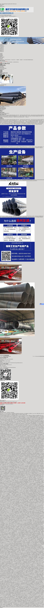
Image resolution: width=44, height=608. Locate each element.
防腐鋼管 (1, 70)
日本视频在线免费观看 (30, 487)
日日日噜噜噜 (12, 522)
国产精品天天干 (9, 415)
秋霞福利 (34, 416)
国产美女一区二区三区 (17, 569)
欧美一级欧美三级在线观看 (29, 449)
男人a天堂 (32, 430)
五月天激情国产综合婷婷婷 (27, 575)
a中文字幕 (19, 547)
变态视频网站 (15, 547)
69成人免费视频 (23, 442)
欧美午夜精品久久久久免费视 (11, 508)
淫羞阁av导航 (30, 589)
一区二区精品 (6, 451)
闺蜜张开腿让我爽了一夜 (19, 452)
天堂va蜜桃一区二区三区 (31, 585)
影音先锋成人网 (7, 559)
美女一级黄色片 (26, 570)
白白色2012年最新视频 (8, 431)
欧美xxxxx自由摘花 (35, 530)
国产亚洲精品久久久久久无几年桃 (10, 498)
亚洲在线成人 (29, 531)
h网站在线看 (19, 517)
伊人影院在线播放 (25, 512)
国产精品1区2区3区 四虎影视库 (15, 556)
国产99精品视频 (20, 575)
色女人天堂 (21, 463)
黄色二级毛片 (36, 441)
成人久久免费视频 (18, 571)
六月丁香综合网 (13, 501)
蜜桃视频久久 (39, 453)
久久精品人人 (36, 455)
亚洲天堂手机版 (11, 445)
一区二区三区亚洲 (28, 541)
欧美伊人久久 (17, 507)
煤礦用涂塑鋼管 (2, 67)
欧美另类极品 (37, 492)
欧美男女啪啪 (35, 533)
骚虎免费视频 (11, 462)
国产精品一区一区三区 (15, 471)
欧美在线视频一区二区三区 (4, 529)
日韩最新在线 (33, 458)
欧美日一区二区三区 (40, 469)
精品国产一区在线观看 (24, 538)
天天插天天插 (39, 490)
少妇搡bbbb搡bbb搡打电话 (16, 492)
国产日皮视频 (20, 445)
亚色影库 (8, 463)
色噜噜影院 (33, 581)
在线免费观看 (35, 499)
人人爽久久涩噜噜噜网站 (16, 435)
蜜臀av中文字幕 (11, 580)
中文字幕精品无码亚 (24, 561)
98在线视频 (15, 461)
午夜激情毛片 (34, 562)
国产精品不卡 (42, 518)
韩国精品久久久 (7, 462)
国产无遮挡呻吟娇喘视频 (6, 425)
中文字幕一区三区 (7, 479)
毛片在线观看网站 (8, 537)
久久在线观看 (19, 550)
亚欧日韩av (10, 487)
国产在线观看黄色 (17, 433)
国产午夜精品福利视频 (5, 469)
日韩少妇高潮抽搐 (12, 536)
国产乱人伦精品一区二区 (8, 512)
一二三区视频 (30, 594)
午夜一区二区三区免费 (40, 489)
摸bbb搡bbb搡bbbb (7, 434)
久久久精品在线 (26, 560)
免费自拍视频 (34, 453)
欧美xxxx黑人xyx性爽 (35, 488)
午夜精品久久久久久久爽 (26, 443)
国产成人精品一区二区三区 (26, 539)
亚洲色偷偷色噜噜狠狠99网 (40, 522)
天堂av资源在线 (29, 549)
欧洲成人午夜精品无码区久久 (22, 549)
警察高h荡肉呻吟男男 (6, 548)
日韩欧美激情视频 (11, 473)
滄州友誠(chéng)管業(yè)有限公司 (4, 113)
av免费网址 (39, 557)
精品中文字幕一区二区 (14, 497)
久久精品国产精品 (13, 479)
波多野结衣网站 (34, 548)
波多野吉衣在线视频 (5, 442)
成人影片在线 (35, 509)
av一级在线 (37, 461)
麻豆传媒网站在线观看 (32, 454)
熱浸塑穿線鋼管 (2, 69)
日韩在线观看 (9, 568)
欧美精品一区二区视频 (11, 591)
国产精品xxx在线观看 (29, 511)
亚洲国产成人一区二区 (27, 458)
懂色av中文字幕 (20, 559)
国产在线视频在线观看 (5, 591)
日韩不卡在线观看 (33, 600)
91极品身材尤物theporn (17, 567)
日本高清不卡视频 (28, 415)
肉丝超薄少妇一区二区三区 (15, 463)
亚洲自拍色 (7, 606)
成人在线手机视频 (9, 439)
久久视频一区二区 (34, 519)
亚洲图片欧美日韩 (33, 463)
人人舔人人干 (15, 420)
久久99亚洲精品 (39, 590)
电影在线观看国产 (29, 453)
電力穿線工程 (2, 51)
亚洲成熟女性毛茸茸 (35, 589)
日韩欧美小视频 (31, 478)
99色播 (5, 511)
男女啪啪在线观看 (31, 532)
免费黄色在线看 (24, 429)
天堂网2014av (34, 520)
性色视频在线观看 (37, 579)
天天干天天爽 (26, 474)
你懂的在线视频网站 (34, 552)
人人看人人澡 (37, 581)
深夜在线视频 (31, 490)
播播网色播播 (41, 540)
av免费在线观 (14, 541)
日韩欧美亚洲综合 (14, 550)
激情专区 (22, 587)
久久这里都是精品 (2, 523)
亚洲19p (5, 571)
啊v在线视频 (18, 576)
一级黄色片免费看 (34, 523)
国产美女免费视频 (40, 526)
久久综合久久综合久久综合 (24, 489)
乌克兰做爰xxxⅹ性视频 (17, 442)
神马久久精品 (15, 579)
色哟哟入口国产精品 (11, 517)
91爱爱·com (40, 431)
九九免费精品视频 (19, 601)
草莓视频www (17, 458)
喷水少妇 (18, 489)
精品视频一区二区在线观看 (31, 474)
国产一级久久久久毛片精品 (9, 432)
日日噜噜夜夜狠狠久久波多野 (21, 420)
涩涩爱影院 (14, 490)
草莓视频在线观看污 (26, 481)
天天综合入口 (20, 493)
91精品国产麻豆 (5, 601)
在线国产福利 (3, 500)
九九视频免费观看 (36, 606)
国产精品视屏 (16, 549)
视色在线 (28, 454)
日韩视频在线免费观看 (27, 439)
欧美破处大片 (22, 462)
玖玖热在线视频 (39, 538)
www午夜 (15, 483)
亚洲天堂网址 (32, 455)
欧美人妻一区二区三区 (38, 439)
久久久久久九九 (2, 470)
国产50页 (6, 454)
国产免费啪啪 (31, 416)
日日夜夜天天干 (19, 459)
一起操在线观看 (30, 540)
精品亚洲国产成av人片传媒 (30, 431)
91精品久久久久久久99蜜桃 (21, 469)
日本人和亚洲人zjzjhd (6, 531)
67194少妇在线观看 (3, 498)
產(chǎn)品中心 (14, 59)
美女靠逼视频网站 (19, 541)
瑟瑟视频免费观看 (7, 478)
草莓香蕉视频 (30, 479)
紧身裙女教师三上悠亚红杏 (35, 561)
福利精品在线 (22, 423)
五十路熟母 (39, 530)
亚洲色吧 (22, 557)
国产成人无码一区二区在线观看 (33, 425)
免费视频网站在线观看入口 (10, 424)
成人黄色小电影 (20, 424)
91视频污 (14, 452)
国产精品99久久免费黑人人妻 (33, 432)
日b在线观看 (28, 526)
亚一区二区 (18, 468)
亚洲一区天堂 (6, 588)
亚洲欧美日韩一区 (33, 569)
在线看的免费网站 (11, 421)
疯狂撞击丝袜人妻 (29, 581)
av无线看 (30, 488)
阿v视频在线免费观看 (11, 528)
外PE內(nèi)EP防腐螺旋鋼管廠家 (39, 356)
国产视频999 (9, 430)
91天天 (35, 433)
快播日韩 (17, 499)
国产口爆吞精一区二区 (19, 498)
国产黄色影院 (24, 477)
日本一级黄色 (4, 440)
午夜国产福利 (26, 578)
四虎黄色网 (30, 523)
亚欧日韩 (9, 460)
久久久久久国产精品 (4, 549)
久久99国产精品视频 (27, 423)
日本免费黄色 (30, 468)
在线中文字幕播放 (35, 445)
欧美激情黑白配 (30, 580)
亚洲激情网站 (7, 487)
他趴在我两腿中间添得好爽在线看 (16, 440)
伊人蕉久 (35, 539)
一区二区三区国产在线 (37, 481)
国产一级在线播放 (33, 477)
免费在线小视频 (27, 438)
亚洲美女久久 (15, 469)
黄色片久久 (24, 516)
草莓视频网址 (42, 421)
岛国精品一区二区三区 (13, 500)
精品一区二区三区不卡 (29, 444)
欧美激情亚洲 (34, 508)
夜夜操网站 (11, 435)
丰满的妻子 (18, 551)
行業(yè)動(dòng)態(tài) (7, 362)
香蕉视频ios (39, 499)
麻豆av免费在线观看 (7, 419)
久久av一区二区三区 (11, 477)
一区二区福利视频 (8, 440)
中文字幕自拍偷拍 (10, 448)
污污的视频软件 (11, 429)
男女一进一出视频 (13, 478)
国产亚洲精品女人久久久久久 (6, 502)
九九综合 (5, 463)
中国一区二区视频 (30, 464)
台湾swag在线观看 (41, 598)
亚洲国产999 (29, 451)
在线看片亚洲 (12, 548)
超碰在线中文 (6, 519)
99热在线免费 (33, 546)
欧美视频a (37, 416)
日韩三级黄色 (7, 422)
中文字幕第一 (26, 425)
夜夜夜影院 (21, 492)
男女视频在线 (35, 479)
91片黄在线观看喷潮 (41, 445)
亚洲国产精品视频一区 (14, 493)
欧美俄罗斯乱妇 (26, 523)
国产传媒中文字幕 (11, 557)
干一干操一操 (2, 580)
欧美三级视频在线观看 (23, 556)
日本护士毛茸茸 (4, 509)
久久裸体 (28, 429)
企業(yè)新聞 (1, 362)
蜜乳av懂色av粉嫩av (33, 483)
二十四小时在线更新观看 (6, 507)
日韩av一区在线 (6, 580)
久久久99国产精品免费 (40, 423)
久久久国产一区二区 (14, 444)
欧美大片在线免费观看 (33, 438)
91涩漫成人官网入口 (26, 596)
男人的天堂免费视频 (23, 509)
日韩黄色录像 (21, 481)
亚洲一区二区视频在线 (22, 450)
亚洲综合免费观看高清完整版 (29, 440)
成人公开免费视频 (14, 512)
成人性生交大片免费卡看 (27, 604)
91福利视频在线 (26, 479)
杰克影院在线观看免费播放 (23, 468)
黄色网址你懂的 (18, 423)
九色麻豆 (13, 480)
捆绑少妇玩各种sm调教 (38, 521)
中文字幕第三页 (6, 501)
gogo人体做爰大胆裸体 (5, 438)
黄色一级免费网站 (22, 460)
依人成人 (16, 532)
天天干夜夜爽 (33, 415)
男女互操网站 (11, 579)
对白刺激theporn (6, 538)
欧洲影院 (1, 540)
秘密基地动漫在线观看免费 (27, 448)
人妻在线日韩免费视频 (7, 497)
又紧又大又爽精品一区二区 (7, 550)
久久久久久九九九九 (24, 522)
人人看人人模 (11, 438)
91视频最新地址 (25, 597)
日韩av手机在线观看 (4, 528)
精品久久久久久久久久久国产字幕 (20, 415)
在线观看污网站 (35, 493)
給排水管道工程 (2, 46)
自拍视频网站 (13, 590)
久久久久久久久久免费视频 (11, 433)
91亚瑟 (3, 550)
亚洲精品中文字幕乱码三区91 (12, 588)
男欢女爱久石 (28, 498)
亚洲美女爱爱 (38, 576)
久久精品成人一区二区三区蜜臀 (12, 601)
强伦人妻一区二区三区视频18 (10, 511)
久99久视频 (34, 478)
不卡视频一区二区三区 (37, 550)
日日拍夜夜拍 (32, 433)
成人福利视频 (32, 526)
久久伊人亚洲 (41, 448)
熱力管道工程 (2, 49)
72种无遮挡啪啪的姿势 (12, 499)
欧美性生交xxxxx (33, 565)
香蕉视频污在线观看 (21, 560)
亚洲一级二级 (16, 510)
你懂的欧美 (11, 559)
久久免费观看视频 (4, 439)
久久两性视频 (28, 502)
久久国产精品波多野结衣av (13, 422)
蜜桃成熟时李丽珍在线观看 (35, 512)
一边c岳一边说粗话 (26, 513)
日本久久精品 (28, 588)
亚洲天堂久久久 (41, 492)
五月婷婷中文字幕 (4, 568)
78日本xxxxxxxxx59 (25, 519)
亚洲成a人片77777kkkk (15, 570)
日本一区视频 (15, 596)
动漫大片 (7, 464)
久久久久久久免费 (40, 594)
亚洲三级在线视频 (5, 452)
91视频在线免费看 (17, 503)
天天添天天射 (40, 536)
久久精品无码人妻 (11, 461)
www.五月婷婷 (11, 468)
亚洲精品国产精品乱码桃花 (19, 604)
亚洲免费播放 (32, 528)
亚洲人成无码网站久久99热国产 (28, 533)
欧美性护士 (25, 569)
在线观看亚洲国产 (36, 588)
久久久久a (24, 430)
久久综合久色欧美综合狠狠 (19, 516)
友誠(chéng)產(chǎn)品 (5, 63)
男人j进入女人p (19, 555)
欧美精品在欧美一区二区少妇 (21, 444)
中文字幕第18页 (11, 540)
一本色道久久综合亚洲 (34, 541)
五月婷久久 (7, 461)
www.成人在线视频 (17, 473)
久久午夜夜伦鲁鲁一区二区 (6, 474)
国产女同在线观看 (13, 587)
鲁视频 (9, 472)
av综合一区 (5, 542)
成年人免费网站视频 (9, 471)
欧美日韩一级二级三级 (9, 546)
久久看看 (30, 434)
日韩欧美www (32, 420)
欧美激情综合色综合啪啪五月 (25, 432)
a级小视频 (40, 537)
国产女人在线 (38, 507)
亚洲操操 (22, 571)
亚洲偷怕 (20, 458)
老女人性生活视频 (38, 517)
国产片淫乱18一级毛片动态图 (21, 500)
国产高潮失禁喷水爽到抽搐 (39, 529)
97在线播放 (36, 526)
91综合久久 (4, 458)
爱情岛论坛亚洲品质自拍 (25, 559)
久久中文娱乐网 (7, 503)
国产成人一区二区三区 (3, 493)
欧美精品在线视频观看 (23, 431)
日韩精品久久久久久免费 (23, 599)
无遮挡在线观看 (14, 489)
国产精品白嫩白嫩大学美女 (35, 577)
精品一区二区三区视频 (37, 532)
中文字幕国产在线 (33, 419)
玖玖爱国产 (25, 452)
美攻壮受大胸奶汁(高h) (21, 425)
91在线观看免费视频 (13, 472)
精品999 (38, 421)
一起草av (20, 527)
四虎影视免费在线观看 (17, 558)
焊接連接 (1, 53)
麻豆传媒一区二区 (12, 434)
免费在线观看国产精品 (18, 449)
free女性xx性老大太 (39, 599)
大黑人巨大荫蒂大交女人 (19, 562)
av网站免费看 (16, 419)
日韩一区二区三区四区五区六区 (7, 482)
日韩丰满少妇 (38, 508)
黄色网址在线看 (22, 473)
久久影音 (33, 521)
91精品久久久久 (2, 454)
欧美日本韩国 (6, 477)
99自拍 (40, 571)
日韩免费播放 (42, 531)
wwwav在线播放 (5, 430)
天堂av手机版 (24, 494)
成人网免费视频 (17, 502)
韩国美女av (24, 454)
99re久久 (37, 483)
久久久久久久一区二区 (5, 579)
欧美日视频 (34, 490)
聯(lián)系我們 (2, 4)
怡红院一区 (33, 451)
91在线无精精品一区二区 (39, 419)
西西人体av (14, 468)
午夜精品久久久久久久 (23, 537)
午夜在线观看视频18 (33, 423)
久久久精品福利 (30, 484)
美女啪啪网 (20, 429)
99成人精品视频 (14, 487)
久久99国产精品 (20, 461)
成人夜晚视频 (26, 587)
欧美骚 (40, 588)
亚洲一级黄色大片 (34, 594)
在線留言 (1, 5)
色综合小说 (3, 560)
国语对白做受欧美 (25, 451)
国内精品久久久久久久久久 (28, 510)
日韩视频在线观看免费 (17, 600)
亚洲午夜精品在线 (14, 555)
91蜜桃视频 (16, 430)
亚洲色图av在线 (28, 552)
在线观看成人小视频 (25, 461)
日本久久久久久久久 (32, 482)
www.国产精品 (17, 519)
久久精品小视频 (38, 477)
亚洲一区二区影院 (33, 522)
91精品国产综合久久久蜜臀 (12, 470)
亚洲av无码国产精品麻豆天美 (34, 424)
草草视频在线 (7, 445)
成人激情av (26, 472)
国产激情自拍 (27, 527)
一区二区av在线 (33, 448)
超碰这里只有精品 (33, 547)
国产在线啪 (6, 421)
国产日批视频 (2, 542)
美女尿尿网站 (24, 498)
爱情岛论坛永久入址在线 (5, 555)
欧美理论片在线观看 (25, 497)
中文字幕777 (38, 478)
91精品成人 (35, 430)
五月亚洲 (9, 558)
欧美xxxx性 (35, 494)
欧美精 (23, 510)
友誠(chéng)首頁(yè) (7, 59)
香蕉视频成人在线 (3, 471)
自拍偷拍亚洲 (37, 451)
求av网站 (37, 448)
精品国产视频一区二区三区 (15, 484)
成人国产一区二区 (19, 487)
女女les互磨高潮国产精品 (22, 536)
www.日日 (24, 490)
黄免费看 (32, 494)
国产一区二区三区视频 (31, 492)
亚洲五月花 (12, 419)
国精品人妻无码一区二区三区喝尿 (20, 470)
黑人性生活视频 (15, 459)
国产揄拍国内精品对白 (9, 443)
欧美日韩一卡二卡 (38, 472)
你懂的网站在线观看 (34, 469)
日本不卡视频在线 (23, 419)
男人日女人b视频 (25, 572)
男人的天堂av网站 (8, 455)
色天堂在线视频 (13, 415)
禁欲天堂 (10, 416)
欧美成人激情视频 (33, 507)
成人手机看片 (41, 420)
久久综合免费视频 (15, 448)
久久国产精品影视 (32, 471)
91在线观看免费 (12, 509)
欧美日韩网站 (16, 424)
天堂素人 (6, 453)
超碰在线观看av (37, 518)
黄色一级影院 (11, 606)
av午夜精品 (6, 516)
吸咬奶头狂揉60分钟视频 (37, 440)
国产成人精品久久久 (32, 459)
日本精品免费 (40, 449)
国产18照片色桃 (12, 502)
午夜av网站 (10, 605)
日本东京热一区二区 (19, 542)
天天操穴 (21, 519)
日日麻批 (3, 468)
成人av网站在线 (11, 464)
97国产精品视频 (38, 547)
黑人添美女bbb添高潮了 (26, 424)
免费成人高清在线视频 (23, 502)
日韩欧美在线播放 (6, 416)
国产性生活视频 (31, 596)
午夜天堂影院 (2, 434)
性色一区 (33, 550)
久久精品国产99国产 (10, 420)
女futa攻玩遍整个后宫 (9, 561)
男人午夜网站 (16, 528)
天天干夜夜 (34, 591)
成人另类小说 (31, 501)
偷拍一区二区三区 (2, 605)
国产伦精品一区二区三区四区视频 (35, 462)
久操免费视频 (28, 516)
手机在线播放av (30, 578)
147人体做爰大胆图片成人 (36, 597)
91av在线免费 (35, 487)
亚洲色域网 (21, 581)
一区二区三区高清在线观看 (19, 479)
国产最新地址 (38, 474)
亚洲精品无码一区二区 (38, 549)
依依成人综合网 (4, 562)
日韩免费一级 (34, 497)
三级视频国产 (38, 438)
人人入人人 (8, 509)
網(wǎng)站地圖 (2, 6)
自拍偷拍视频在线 (40, 432)
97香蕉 (11, 463)
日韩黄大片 (13, 430)
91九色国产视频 (7, 572)
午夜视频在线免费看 (11, 442)
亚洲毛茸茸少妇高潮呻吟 (7, 533)
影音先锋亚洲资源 (19, 497)
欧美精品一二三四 (13, 562)
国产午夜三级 (39, 422)
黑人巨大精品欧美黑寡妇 (35, 567)
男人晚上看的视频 (28, 494)
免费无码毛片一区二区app (18, 480)
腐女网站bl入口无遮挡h (21, 528)
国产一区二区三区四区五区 (18, 441)
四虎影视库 (20, 572)
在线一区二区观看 (13, 604)
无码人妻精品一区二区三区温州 (37, 578)
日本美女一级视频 (12, 503)
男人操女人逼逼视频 (11, 451)
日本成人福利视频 (15, 450)
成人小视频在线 (7, 500)
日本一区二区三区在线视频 (9, 560)
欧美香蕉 (9, 576)
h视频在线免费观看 (10, 552)
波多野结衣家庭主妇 (38, 510)
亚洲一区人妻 (32, 588)
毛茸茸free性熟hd (32, 513)
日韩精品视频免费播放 (40, 552)
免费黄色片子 (26, 530)
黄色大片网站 (11, 483)
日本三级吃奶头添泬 (32, 579)
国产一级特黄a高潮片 (32, 517)
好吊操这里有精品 (13, 455)
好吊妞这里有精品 (36, 420)
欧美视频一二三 (42, 581)
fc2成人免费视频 (37, 415)
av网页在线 (23, 541)
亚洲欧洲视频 (41, 568)
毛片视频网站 (8, 494)
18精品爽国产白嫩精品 (20, 474)
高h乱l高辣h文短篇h (25, 580)
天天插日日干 (4, 494)
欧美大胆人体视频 (18, 416)
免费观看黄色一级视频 (20, 483)
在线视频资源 (23, 550)
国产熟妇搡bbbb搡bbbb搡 (5, 441)
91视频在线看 (40, 441)
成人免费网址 (12, 572)
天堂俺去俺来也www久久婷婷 (26, 601)
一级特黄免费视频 (11, 441)
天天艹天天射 (23, 547)
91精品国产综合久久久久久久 (18, 580)
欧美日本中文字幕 (16, 599)
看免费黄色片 (36, 598)
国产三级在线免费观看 (18, 434)
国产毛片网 (14, 438)
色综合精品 (41, 451)
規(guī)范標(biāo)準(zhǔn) (19, 362)
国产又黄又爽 (20, 477)
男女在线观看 (14, 561)
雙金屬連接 (1, 55)
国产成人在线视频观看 (15, 598)
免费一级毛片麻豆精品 (41, 523)
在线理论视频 (13, 516)
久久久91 (32, 598)
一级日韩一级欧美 (2, 422)
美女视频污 (32, 441)
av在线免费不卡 (20, 451)
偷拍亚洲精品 (30, 571)
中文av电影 (21, 569)
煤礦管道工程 (2, 50)
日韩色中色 (37, 463)
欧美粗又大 (13, 488)
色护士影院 (12, 599)
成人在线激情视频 (40, 430)
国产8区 (23, 458)
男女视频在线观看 (23, 421)
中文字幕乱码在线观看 (3, 415)
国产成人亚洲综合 (33, 604)
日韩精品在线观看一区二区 (6, 556)
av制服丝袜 (15, 464)
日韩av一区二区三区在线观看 (39, 459)
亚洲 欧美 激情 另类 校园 (9, 450)
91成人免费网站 (12, 507)
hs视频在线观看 (26, 488)
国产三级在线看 (13, 530)
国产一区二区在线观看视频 (27, 463)
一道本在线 (7, 435)
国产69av (2, 423)
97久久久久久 (26, 416)
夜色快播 (39, 498)
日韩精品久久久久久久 (18, 522)
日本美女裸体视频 (10, 452)
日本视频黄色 (18, 438)
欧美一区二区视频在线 (35, 571)
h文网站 (15, 421)
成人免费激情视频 (10, 469)
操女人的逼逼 (2, 451)
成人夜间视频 (24, 455)
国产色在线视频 (36, 528)
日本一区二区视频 (8, 523)
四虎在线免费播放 (10, 539)
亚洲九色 (9, 501)
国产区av (19, 419)
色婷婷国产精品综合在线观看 (18, 520)
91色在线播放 (5, 448)
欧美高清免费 (33, 470)
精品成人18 (40, 560)
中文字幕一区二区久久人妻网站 (9, 510)
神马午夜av (19, 464)
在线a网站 (40, 424)
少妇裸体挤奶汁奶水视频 (33, 421)
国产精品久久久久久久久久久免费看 (32, 435)
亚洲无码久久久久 (37, 452)
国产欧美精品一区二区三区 (30, 452)
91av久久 (29, 555)
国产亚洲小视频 (31, 491)
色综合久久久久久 (5, 492)
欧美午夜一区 (16, 445)
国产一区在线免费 (30, 489)
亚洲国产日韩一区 (2, 488)
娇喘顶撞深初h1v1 (19, 455)
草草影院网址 (2, 522)
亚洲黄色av (14, 416)
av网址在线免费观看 (28, 547)
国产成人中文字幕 (6, 520)
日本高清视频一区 (22, 503)
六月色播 (17, 472)
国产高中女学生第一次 (40, 520)
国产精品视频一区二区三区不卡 (18, 539)
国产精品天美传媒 (11, 458)
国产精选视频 (18, 431)
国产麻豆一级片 (28, 503)
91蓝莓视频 (26, 450)
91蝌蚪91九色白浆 (21, 472)
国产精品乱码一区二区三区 (14, 425)
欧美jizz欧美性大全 (18, 488)
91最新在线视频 (22, 600)
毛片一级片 (33, 500)
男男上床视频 (29, 419)
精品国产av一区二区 (35, 511)
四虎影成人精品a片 (40, 519)
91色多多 (26, 550)
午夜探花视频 (38, 444)
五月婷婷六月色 (4, 585)
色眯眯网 (12, 460)
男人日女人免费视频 (36, 551)
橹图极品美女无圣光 (7, 518)
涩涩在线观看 (28, 433)
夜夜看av (7, 605)
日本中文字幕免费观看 (17, 462)
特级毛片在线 (21, 443)
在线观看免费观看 (20, 448)
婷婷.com (22, 488)
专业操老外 (39, 502)
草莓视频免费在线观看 (24, 453)
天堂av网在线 (36, 431)
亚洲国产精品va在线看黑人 (21, 568)
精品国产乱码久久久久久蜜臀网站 (29, 473)
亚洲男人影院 (23, 438)
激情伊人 (40, 455)
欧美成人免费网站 (19, 512)
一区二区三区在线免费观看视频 (24, 501)
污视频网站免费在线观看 (11, 519)
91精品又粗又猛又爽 (21, 586)
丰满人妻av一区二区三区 (24, 558)
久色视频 (10, 555)
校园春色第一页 (28, 430)
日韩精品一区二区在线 (38, 473)
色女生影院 (42, 453)
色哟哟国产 (6, 468)
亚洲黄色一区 (37, 500)
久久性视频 (34, 576)
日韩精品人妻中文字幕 (40, 491)
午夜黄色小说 (24, 565)
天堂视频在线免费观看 (6, 473)
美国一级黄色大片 (11, 520)
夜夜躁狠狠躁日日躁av (16, 460)
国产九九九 (41, 415)
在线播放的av (19, 566)
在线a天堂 (40, 570)
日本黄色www (4, 443)
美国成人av (11, 600)
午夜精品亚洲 (36, 536)
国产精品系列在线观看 (29, 493)
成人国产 (37, 471)
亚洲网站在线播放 (41, 542)
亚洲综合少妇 (21, 508)
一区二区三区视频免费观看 (12, 454)
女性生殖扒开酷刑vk (35, 468)
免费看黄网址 (35, 491)
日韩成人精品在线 (40, 450)
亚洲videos (1, 492)
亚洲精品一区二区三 (19, 478)
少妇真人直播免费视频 (30, 499)
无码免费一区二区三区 (25, 478)
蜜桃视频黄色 (37, 542)
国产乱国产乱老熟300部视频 (32, 472)
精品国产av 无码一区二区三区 (4, 490)
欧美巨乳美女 (38, 575)
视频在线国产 (35, 422)
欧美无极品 (3, 510)
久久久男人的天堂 (24, 445)
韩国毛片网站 (19, 421)
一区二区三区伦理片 (19, 490)
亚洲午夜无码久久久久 (27, 507)
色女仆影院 (37, 497)
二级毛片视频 (41, 416)
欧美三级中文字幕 (15, 552)
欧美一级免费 (21, 430)
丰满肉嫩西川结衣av (38, 429)
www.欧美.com (2, 487)
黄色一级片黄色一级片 (35, 540)
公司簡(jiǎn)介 (2, 359)
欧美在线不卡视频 (31, 481)
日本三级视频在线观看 (7, 526)
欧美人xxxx (15, 451)
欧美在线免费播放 (40, 434)
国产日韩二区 (5, 589)
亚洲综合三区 (39, 493)
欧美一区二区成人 (29, 599)
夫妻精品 (21, 526)
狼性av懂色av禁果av (34, 434)
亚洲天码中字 (27, 579)
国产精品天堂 (2, 416)
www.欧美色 (29, 469)
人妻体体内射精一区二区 (27, 546)
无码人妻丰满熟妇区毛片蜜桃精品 (6, 444)
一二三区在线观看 (14, 568)
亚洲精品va (31, 460)
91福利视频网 (29, 567)
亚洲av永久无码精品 (30, 422)
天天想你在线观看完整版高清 (23, 590)
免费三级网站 (42, 454)
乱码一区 (17, 530)
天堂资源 (9, 453)
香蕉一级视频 (39, 460)
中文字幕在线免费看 (3, 455)
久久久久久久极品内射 (15, 439)
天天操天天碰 (28, 421)
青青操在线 (32, 539)
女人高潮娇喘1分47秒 (5, 558)
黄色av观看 (9, 590)
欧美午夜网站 (23, 517)
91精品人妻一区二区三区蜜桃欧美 (31, 590)
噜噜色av (9, 516)
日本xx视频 (25, 531)
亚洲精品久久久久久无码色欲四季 (14, 481)
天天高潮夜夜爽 (30, 557)
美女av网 (41, 458)
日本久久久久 (14, 431)
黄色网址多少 (5, 508)
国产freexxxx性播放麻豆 (7, 551)
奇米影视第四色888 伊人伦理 (17, 521)
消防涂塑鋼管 (2, 66)
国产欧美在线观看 (35, 557)
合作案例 (5, 359)
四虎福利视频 (38, 454)
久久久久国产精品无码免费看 (20, 533)
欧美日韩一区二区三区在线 (16, 546)
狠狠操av (19, 548)
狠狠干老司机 (5, 433)
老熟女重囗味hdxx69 (34, 587)
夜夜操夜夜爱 (15, 531)
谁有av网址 (33, 444)
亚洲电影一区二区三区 (8, 488)
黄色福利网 (22, 416)
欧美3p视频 (16, 586)
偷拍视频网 (10, 492)
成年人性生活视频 (22, 484)
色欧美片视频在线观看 (5, 429)
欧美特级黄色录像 (2, 599)
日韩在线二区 (36, 570)
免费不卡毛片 (20, 510)
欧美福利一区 (35, 460)
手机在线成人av (10, 489)
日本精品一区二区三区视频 (3, 460)
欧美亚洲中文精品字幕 (16, 443)
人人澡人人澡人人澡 (7, 522)
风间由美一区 (30, 530)
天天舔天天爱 (2, 570)
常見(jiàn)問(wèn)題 (12, 362)
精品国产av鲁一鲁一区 (12, 423)
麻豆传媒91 (12, 453)
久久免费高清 (17, 605)
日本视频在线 (40, 488)
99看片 (5, 450)
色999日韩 (34, 580)
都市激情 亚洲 (16, 477)
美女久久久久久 (27, 460)
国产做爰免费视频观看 (10, 549)
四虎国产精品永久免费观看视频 (19, 591)
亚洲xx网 (36, 450)
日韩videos (32, 572)
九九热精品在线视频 (13, 577)
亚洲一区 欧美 (19, 422)
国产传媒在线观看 (17, 537)
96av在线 (16, 517)
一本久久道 (11, 531)
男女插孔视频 (23, 440)
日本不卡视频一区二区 (34, 595)
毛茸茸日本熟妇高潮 (28, 598)
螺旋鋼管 (18, 59)
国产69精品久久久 (22, 518)
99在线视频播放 (16, 511)
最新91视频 (41, 461)
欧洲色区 (30, 500)
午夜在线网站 (17, 494)
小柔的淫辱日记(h (13, 523)
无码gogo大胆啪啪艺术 (25, 434)
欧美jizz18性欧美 (16, 429)
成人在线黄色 (42, 587)
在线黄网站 (8, 589)
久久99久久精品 (39, 435)
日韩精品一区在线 (23, 433)
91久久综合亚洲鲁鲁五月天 (33, 442)
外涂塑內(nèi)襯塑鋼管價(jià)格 (7, 356)
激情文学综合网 (11, 490)
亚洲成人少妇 (8, 587)
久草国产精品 (33, 439)
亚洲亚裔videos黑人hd (24, 548)
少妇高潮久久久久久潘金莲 (32, 461)
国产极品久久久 (7, 483)
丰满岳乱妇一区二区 (32, 429)
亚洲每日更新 (24, 493)
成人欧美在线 (29, 569)
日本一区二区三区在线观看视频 (28, 576)
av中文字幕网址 (29, 521)
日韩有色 (26, 484)
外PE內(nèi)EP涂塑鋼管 (3, 68)
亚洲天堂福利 (42, 579)
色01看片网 (29, 550)
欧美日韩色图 (24, 520)
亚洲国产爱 (29, 561)
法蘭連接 (1, 54)
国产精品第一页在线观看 (19, 454)
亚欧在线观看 (18, 501)
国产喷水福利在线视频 (17, 453)
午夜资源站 (13, 482)
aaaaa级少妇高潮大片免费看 (23, 499)
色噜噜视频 (5, 491)
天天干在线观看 (30, 445)
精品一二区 (6, 532)
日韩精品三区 (29, 538)
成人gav (11, 541)
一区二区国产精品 (24, 422)
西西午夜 (9, 597)
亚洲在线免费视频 (26, 606)
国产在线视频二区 (34, 538)
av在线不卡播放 (25, 492)
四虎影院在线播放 (21, 471)
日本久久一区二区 (22, 585)
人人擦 (26, 469)
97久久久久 (23, 449)
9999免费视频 (5, 449)
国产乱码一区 (27, 442)
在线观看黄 (13, 595)
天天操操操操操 (4, 464)
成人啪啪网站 (27, 420)
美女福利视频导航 (28, 542)
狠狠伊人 (8, 585)
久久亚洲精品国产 (6, 423)
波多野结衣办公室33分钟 (17, 432)
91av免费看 (17, 508)
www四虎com (11, 578)
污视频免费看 (10, 459)
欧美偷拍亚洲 (2, 519)
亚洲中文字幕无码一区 (36, 464)
